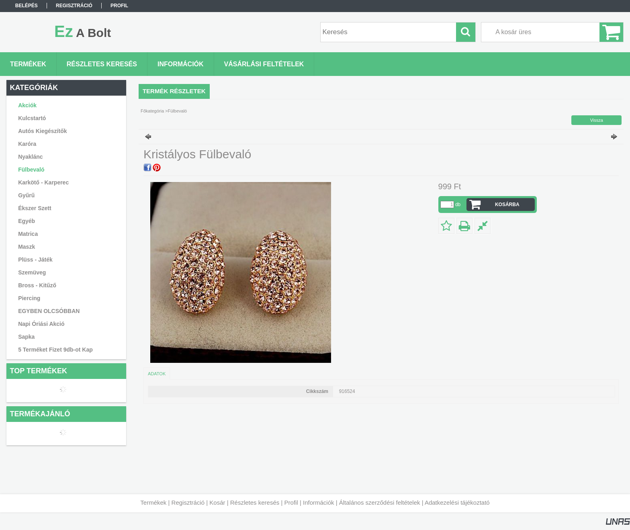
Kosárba (507, 204)
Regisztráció (188, 502)
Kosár (217, 502)
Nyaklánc (30, 156)
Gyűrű (26, 195)
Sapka (26, 337)
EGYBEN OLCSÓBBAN (49, 311)
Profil (291, 502)
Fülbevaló (31, 169)
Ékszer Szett (34, 208)
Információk (318, 502)
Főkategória (152, 110)
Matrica (28, 234)
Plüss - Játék (35, 259)
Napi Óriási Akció (41, 324)
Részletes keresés (255, 502)
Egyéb (26, 221)
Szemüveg (32, 272)
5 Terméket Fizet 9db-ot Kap (55, 349)
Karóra (27, 144)
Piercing (29, 298)
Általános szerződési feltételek (379, 502)
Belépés (26, 5)
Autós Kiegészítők (42, 131)
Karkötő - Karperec (43, 182)
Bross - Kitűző (37, 285)
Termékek (153, 502)
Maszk (26, 247)
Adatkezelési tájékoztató (457, 502)
